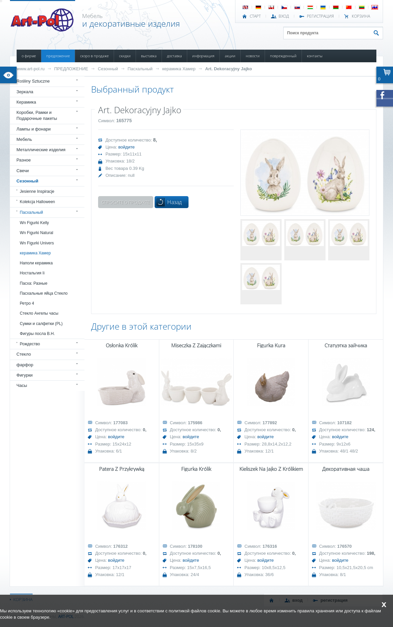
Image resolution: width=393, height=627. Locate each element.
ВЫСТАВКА (149, 55)
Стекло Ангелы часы (39, 313)
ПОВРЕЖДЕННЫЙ (283, 55)
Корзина (361, 16)
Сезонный (108, 68)
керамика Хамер (179, 68)
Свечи (23, 170)
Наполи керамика (36, 263)
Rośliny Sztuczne (33, 81)
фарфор (25, 364)
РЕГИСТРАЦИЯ (320, 16)
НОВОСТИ (253, 55)
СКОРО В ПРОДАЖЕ (94, 55)
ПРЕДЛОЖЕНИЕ (58, 55)
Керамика (26, 102)
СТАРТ (255, 16)
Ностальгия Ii (32, 273)
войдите (126, 147)
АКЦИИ (230, 55)
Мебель (24, 139)
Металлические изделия (41, 149)
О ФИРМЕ (29, 55)
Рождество (30, 344)
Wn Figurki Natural (36, 232)
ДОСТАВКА (174, 55)
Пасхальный (140, 68)
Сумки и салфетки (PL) (41, 323)
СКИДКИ (125, 55)
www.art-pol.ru (31, 68)
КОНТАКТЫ (315, 55)
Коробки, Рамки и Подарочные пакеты (37, 115)
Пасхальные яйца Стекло (44, 293)
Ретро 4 (27, 303)
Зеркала (25, 91)
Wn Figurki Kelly (34, 222)
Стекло (24, 354)
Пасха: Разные (34, 283)
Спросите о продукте (125, 202)
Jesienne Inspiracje (37, 191)
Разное (24, 159)
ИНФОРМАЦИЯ (203, 55)
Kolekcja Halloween (37, 201)
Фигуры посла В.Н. (37, 333)
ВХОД (284, 16)
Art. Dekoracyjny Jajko (228, 68)
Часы (22, 385)
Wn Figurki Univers (37, 243)
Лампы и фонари (34, 129)
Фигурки (25, 375)
